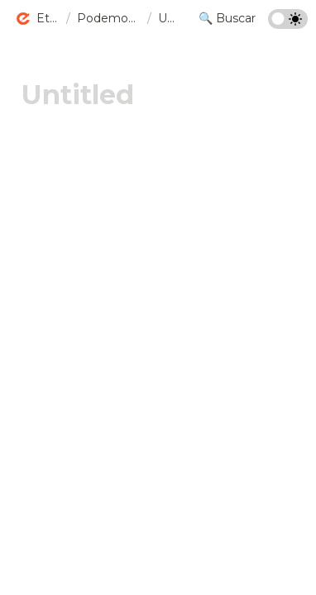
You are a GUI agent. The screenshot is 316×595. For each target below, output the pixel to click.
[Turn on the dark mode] (288, 24)
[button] (37, 19)
